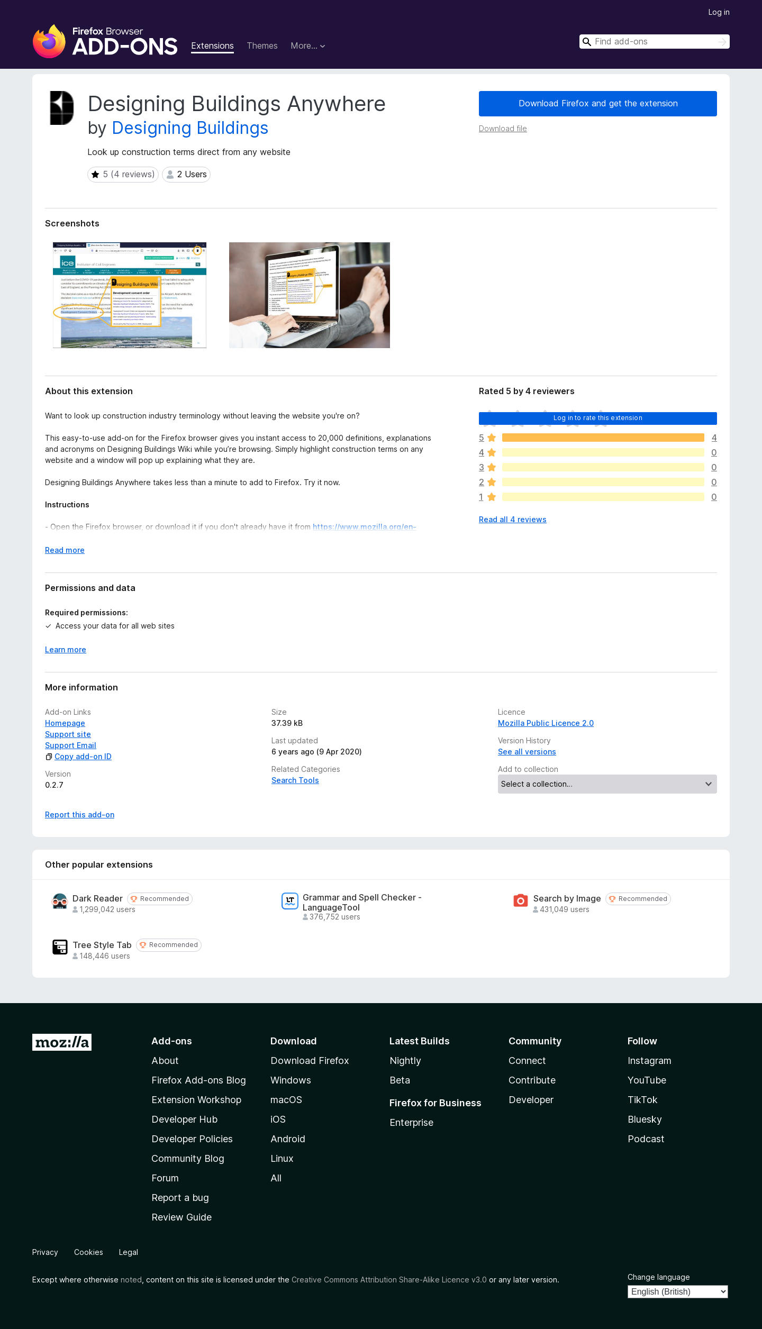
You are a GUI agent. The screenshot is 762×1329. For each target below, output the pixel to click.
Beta (399, 1080)
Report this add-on (79, 814)
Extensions (212, 45)
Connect (527, 1060)
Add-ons (171, 1040)
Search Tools (295, 780)
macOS (286, 1099)
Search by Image (567, 899)
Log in (719, 11)
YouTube (647, 1080)
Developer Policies (192, 1138)
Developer (531, 1099)
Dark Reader (97, 899)
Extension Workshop (196, 1099)
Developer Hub (184, 1119)
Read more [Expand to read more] (65, 549)
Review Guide (181, 1217)
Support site (68, 734)
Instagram (650, 1060)
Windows (290, 1080)
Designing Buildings (190, 127)
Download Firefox (309, 1060)
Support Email (70, 745)
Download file (503, 128)
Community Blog (187, 1158)
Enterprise (411, 1122)
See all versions (527, 751)
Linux (282, 1158)
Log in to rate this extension (598, 418)
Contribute (532, 1080)
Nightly (405, 1060)
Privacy (45, 1252)
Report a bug (180, 1197)
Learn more (65, 649)
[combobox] (654, 41)
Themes (262, 45)
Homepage (65, 722)
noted (131, 1279)
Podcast (646, 1138)
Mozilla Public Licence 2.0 (546, 722)
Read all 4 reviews (513, 519)
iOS (278, 1119)
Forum (165, 1178)
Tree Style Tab (102, 945)
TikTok (643, 1099)
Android (287, 1138)
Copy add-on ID (78, 756)
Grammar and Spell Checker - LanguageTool (362, 903)
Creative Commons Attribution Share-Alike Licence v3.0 (389, 1279)
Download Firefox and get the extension (598, 103)
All (276, 1178)
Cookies (88, 1252)
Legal (128, 1252)
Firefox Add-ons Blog (198, 1080)
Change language (659, 1276)
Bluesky (645, 1119)
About (165, 1060)
